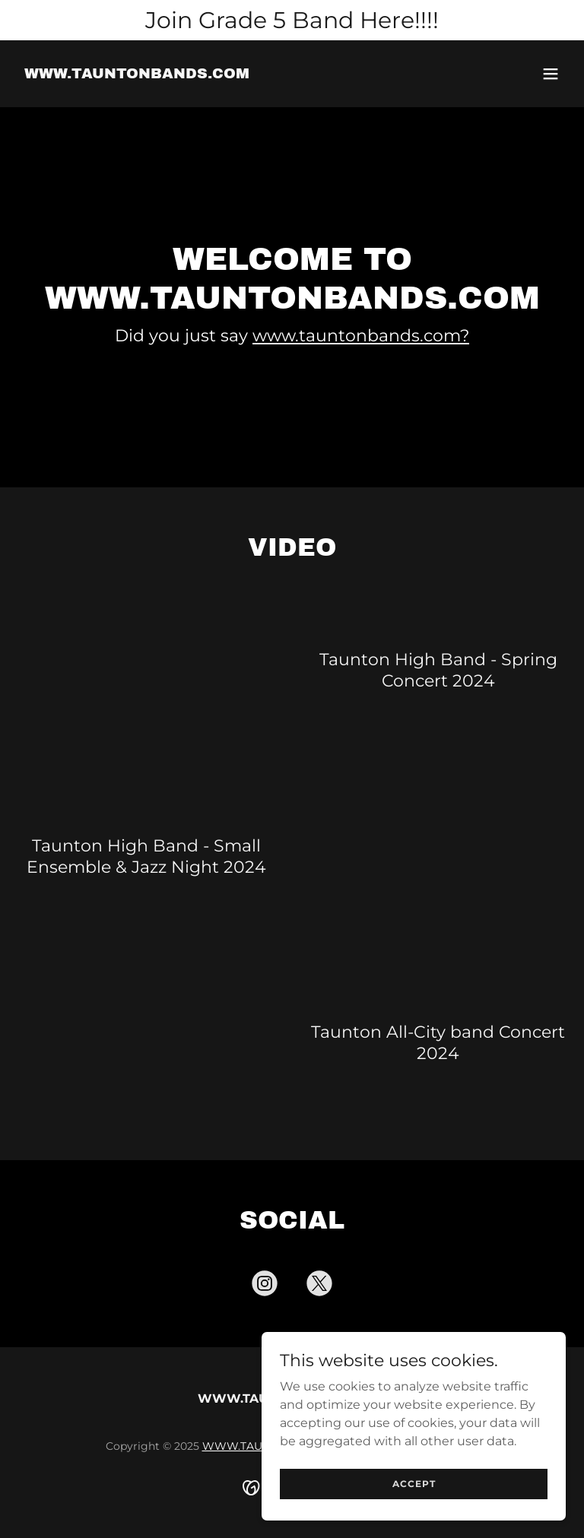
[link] (136, 74)
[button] (550, 74)
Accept (414, 1483)
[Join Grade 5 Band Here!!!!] (292, 20)
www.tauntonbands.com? (360, 335)
